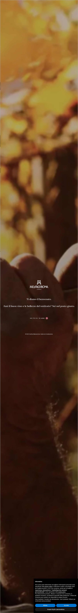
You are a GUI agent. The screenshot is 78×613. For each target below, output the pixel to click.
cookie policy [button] (62, 592)
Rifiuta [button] (45, 605)
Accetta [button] (66, 605)
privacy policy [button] (48, 586)
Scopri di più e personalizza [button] (55, 609)
